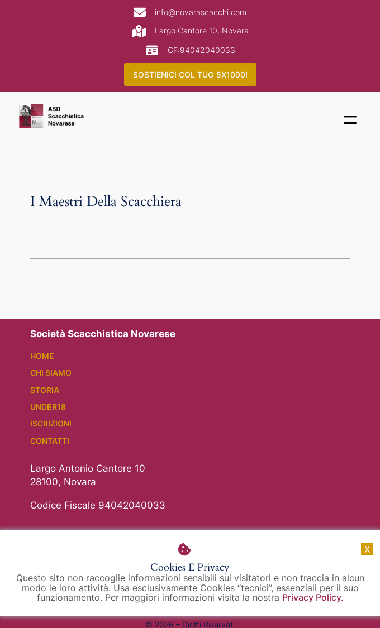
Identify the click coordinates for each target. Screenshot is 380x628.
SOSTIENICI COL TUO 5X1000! (190, 74)
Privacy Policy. (313, 597)
